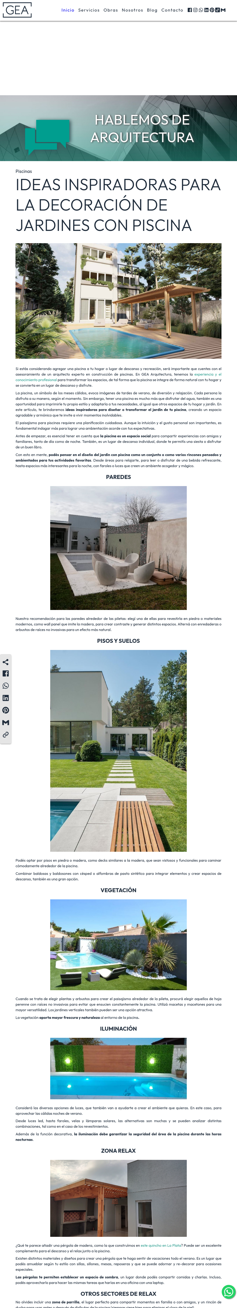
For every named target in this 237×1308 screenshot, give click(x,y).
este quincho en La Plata (161, 1245)
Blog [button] (152, 10)
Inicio (68, 10)
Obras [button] (110, 10)
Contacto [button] (172, 10)
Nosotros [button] (132, 10)
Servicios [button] (89, 10)
